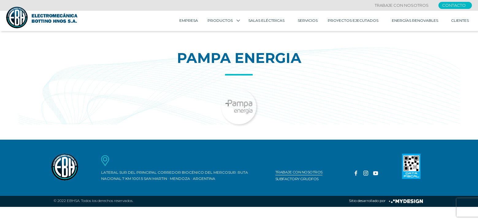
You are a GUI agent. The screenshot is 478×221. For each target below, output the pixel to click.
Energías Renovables (415, 21)
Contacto (454, 5)
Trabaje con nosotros (402, 5)
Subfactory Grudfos (297, 180)
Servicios (308, 21)
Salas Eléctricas (266, 21)
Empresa (188, 21)
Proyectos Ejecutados (353, 21)
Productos (220, 21)
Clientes (460, 21)
